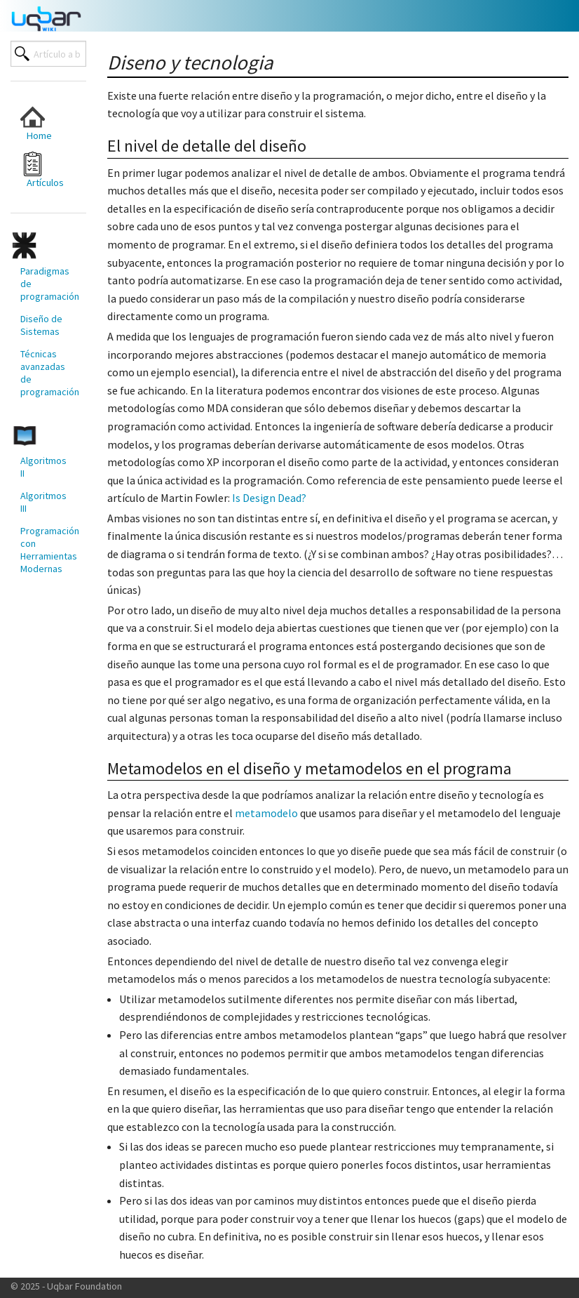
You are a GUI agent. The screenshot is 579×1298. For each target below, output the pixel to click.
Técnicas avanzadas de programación (47, 372)
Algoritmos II (43, 466)
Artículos (42, 170)
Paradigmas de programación (47, 284)
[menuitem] (42, 123)
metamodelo (266, 813)
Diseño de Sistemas (41, 325)
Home (36, 123)
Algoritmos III (43, 502)
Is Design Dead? (269, 498)
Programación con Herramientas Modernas (47, 549)
